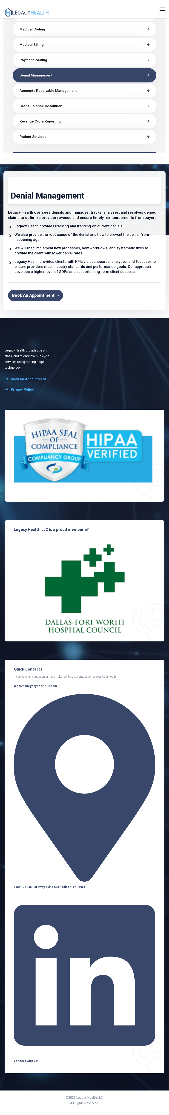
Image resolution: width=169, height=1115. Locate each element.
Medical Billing (32, 45)
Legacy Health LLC (89, 1097)
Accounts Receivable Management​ (48, 91)
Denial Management (36, 75)
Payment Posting (33, 60)
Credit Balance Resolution (41, 106)
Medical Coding (32, 29)
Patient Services (33, 137)
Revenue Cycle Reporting (40, 121)
